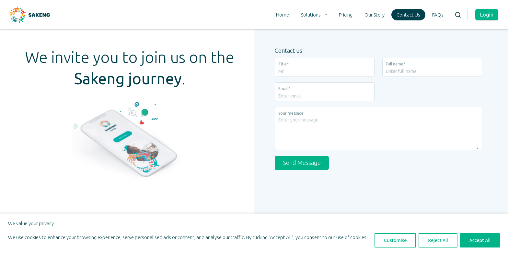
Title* (283, 64)
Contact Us (408, 14)
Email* (284, 88)
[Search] (458, 14)
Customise (395, 240)
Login (486, 14)
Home (282, 14)
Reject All (438, 240)
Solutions (315, 14)
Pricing (345, 14)
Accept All (480, 240)
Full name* (395, 64)
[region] (254, 233)
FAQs (438, 14)
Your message (291, 113)
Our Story (374, 14)
